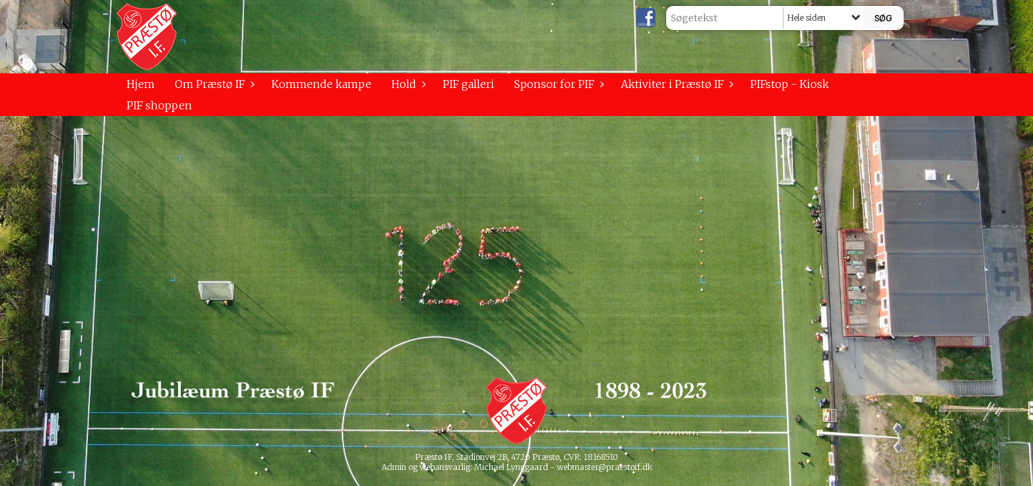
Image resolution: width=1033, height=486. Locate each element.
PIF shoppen (159, 105)
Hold (407, 84)
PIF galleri (468, 84)
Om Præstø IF (213, 84)
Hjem (141, 84)
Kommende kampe (321, 84)
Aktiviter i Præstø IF (675, 84)
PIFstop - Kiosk (789, 84)
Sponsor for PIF (557, 84)
